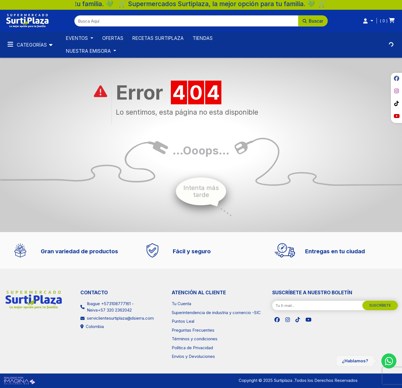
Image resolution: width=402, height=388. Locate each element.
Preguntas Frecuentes (193, 330)
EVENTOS (77, 38)
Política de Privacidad (192, 347)
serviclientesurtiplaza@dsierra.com (120, 318)
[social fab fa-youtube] (396, 116)
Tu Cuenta (181, 303)
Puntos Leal (183, 321)
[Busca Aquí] (186, 20)
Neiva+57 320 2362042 (109, 310)
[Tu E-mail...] (317, 305)
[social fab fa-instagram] (396, 91)
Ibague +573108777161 (109, 303)
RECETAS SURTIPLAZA (158, 38)
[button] (201, 20)
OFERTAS (112, 38)
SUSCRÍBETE (380, 305)
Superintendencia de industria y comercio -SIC (216, 312)
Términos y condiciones (194, 338)
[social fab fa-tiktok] (396, 103)
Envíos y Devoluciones (193, 356)
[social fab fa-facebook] (396, 78)
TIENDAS (203, 38)
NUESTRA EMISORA (89, 51)
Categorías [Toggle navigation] (28, 44)
